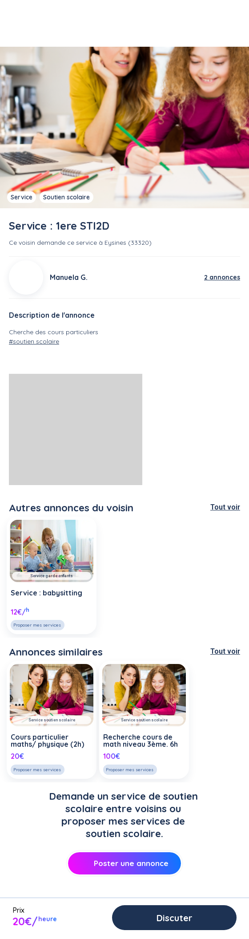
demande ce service (67, 243)
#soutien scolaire (34, 341)
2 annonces (222, 277)
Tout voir (225, 507)
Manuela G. (69, 277)
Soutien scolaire (66, 197)
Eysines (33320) (128, 243)
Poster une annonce (124, 863)
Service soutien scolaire (51, 720)
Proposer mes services (37, 625)
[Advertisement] (75, 429)
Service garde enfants (51, 576)
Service (21, 197)
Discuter (175, 917)
